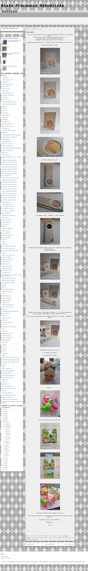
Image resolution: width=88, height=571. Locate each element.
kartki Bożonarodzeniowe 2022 (8, 173)
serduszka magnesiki (6, 337)
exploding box (5, 128)
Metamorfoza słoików (6, 268)
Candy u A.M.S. (5, 99)
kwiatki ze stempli (5, 257)
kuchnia (3, 239)
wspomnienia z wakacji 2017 (8, 375)
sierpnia (6, 443)
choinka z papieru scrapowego (8, 104)
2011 (5, 469)
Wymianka (4, 379)
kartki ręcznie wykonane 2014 (8, 182)
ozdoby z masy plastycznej (7, 304)
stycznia (6, 455)
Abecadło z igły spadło (6, 79)
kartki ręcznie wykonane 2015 (8, 184)
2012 (5, 467)
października (7, 426)
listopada (7, 424)
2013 (5, 465)
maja (6, 448)
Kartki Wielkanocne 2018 (7, 206)
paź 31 (7, 427)
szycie (3, 350)
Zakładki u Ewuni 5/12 (12, 66)
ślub (3, 355)
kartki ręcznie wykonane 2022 (8, 197)
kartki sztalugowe (5, 202)
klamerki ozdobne (6, 213)
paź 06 (7, 433)
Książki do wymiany (6, 558)
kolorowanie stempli (6, 219)
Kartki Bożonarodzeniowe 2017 (8, 164)
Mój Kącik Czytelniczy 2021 (8, 280)
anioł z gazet (4, 82)
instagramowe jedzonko (7, 145)
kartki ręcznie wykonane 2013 (8, 180)
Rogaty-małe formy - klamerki (8, 326)
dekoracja (4, 119)
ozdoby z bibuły (5, 300)
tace (3, 364)
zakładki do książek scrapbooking (9, 399)
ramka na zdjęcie (5, 317)
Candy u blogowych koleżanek (8, 101)
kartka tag (4, 152)
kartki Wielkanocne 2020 (7, 211)
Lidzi (58, 312)
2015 (5, 461)
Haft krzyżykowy (5, 139)
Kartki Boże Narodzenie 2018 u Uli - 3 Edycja (11, 156)
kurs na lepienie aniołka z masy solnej (10, 250)
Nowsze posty (30, 544)
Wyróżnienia (4, 384)
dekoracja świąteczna (6, 123)
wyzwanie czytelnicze (6, 386)
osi (2, 293)
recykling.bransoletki (6, 322)
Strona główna (49, 544)
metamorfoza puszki (6, 266)
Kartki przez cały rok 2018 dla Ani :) (9, 177)
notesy (49, 537)
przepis (3, 315)
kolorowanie (4, 217)
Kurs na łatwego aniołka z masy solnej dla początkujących (14, 41)
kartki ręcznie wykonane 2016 (8, 186)
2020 (5, 417)
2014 (5, 463)
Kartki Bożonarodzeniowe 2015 (8, 160)
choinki (3, 106)
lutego (6, 454)
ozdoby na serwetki (6, 298)
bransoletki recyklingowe (7, 95)
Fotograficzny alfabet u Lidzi (8, 130)
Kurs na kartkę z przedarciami (8, 246)
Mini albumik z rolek (6, 270)
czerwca (6, 446)
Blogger (83, 561)
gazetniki (4, 132)
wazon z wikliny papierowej (7, 370)
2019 (5, 419)
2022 (5, 413)
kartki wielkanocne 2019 (7, 208)
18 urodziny (4, 77)
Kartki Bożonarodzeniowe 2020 (8, 171)
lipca (6, 444)
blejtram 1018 (5, 86)
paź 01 (7, 438)
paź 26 (7, 429)
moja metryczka (5, 272)
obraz (3, 287)
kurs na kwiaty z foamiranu (7, 248)
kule (3, 241)
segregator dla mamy (6, 333)
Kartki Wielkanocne (6, 204)
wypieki (3, 381)
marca (6, 452)
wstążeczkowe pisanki (6, 377)
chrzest (3, 108)
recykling (4, 320)
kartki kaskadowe (5, 175)
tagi (3, 366)
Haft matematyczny (6, 141)
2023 (5, 411)
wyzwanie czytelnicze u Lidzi (8, 388)
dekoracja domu (5, 121)
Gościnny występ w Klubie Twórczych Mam (11, 134)
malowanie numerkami (7, 259)
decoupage (4, 117)
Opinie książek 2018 (6, 291)
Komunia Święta (5, 222)
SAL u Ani (4, 331)
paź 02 (7, 437)
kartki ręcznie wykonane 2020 (8, 195)
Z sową (53, 537)
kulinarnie (4, 244)
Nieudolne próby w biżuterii (7, 282)
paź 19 (7, 431)
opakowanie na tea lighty (7, 289)
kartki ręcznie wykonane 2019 (8, 193)
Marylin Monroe (5, 261)
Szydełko (4, 353)
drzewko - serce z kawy (7, 126)
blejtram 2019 (5, 88)
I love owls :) (30, 32)
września (7, 441)
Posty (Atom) (53, 547)
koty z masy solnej (6, 237)
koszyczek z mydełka (6, 228)
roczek (3, 324)
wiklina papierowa (6, 373)
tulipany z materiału (6, 368)
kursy (3, 252)
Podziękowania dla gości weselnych (9, 311)
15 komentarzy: (53, 536)
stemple (3, 344)
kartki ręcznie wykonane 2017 (8, 188)
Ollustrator (64, 561)
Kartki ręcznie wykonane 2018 (39, 537)
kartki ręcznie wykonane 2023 (8, 199)
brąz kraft (4, 97)
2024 (5, 409)
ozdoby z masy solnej (6, 306)
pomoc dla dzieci (5, 313)
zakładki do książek (61, 537)
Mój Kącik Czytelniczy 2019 (8, 278)
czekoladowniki (5, 115)
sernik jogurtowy (5, 339)
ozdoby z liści (5, 302)
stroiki (3, 346)
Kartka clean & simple (6, 150)
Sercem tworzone (5, 335)
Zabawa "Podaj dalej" (6, 392)
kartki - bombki (5, 154)
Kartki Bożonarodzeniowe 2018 (8, 166)
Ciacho (3, 110)
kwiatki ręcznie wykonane (7, 255)
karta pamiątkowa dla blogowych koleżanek (11, 148)
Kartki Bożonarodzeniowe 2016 (8, 162)
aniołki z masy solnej (6, 84)
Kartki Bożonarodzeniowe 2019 (8, 169)
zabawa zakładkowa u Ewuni (8, 395)
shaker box (4, 342)
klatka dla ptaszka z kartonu (8, 215)
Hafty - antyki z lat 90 (6, 143)
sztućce (3, 348)
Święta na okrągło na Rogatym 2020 (9, 362)
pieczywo (4, 309)
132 (8, 46)
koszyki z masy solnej (6, 235)
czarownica (4, 112)
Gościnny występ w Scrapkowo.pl (9, 137)
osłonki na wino (5, 295)
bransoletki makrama (6, 93)
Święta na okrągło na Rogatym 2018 (9, 357)
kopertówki (4, 224)
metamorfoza (5, 263)
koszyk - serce (5, 230)
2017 (5, 458)
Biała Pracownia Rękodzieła (32, 5)
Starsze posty (69, 544)
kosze (3, 226)
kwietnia (6, 450)
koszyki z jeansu (5, 233)
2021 (5, 415)
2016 (5, 460)
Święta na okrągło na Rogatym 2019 (9, 359)
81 (8, 59)
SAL (3, 328)
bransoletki (4, 90)
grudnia (6, 422)
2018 (5, 420)
